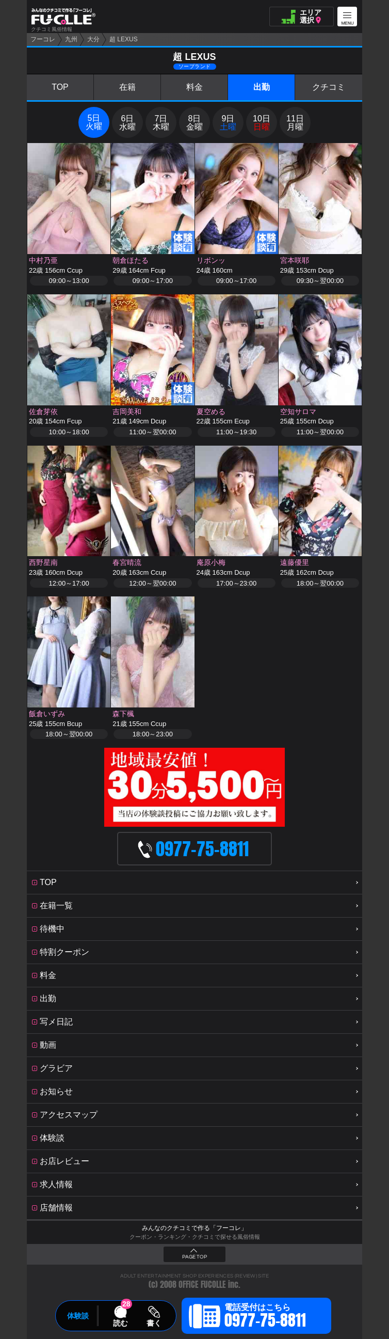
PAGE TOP (194, 1256)
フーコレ (42, 39)
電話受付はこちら (265, 1317)
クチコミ (328, 87)
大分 (93, 39)
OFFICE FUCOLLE (202, 1284)
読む (120, 1323)
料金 (194, 87)
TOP (60, 87)
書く (154, 1323)
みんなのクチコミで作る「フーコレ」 (194, 1228)
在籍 (127, 87)
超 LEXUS (123, 39)
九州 (71, 39)
